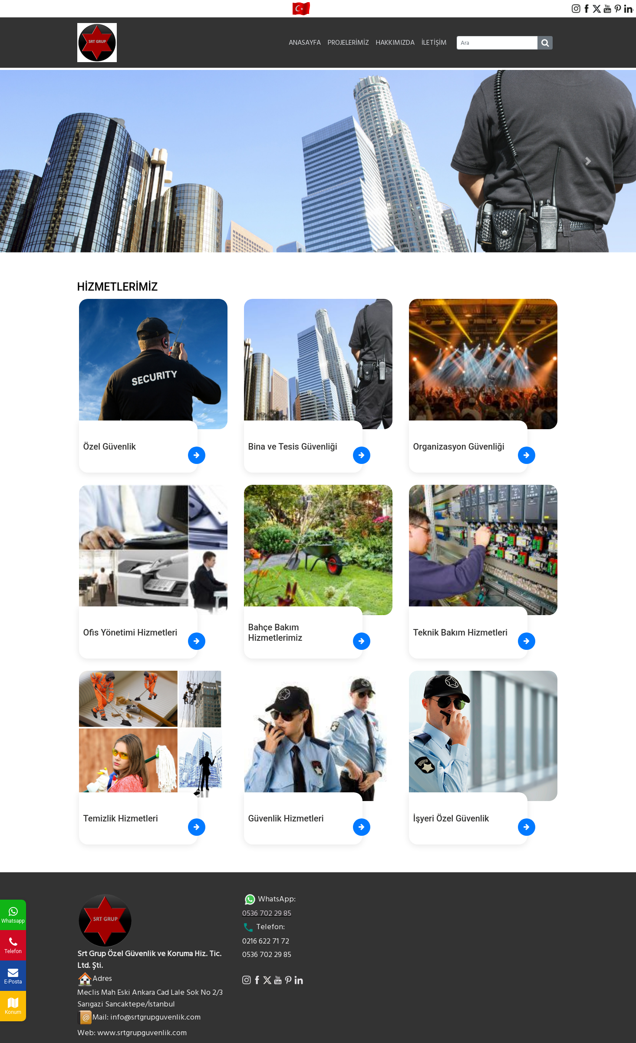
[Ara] (497, 43)
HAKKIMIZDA (395, 42)
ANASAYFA (305, 42)
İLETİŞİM (434, 42)
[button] (48, 161)
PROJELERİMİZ (348, 42)
